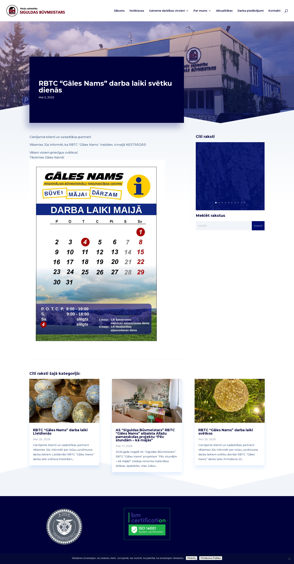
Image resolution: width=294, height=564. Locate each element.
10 (244, 202)
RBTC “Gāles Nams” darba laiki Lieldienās (60, 432)
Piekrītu (191, 558)
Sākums (119, 10)
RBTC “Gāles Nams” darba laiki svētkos (225, 432)
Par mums (200, 10)
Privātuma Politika (211, 558)
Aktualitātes (224, 10)
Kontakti (274, 10)
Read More (214, 193)
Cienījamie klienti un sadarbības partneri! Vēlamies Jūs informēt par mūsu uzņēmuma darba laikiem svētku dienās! (228, 172)
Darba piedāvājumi (251, 10)
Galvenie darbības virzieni (167, 10)
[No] (289, 559)
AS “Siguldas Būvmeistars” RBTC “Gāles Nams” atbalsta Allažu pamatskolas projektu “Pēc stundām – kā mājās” (145, 435)
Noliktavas (137, 10)
